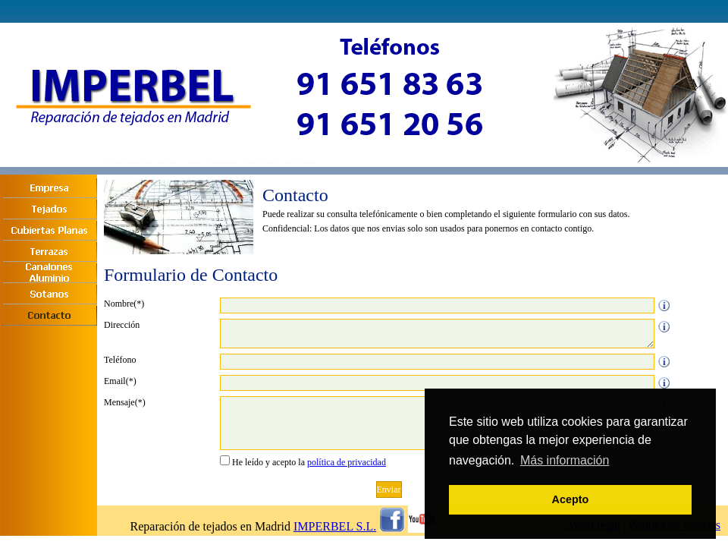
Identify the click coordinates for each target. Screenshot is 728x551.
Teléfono (120, 359)
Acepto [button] (570, 499)
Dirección (122, 325)
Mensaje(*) (125, 402)
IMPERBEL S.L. (334, 526)
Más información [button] (564, 460)
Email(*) (120, 381)
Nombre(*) (124, 303)
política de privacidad (346, 462)
